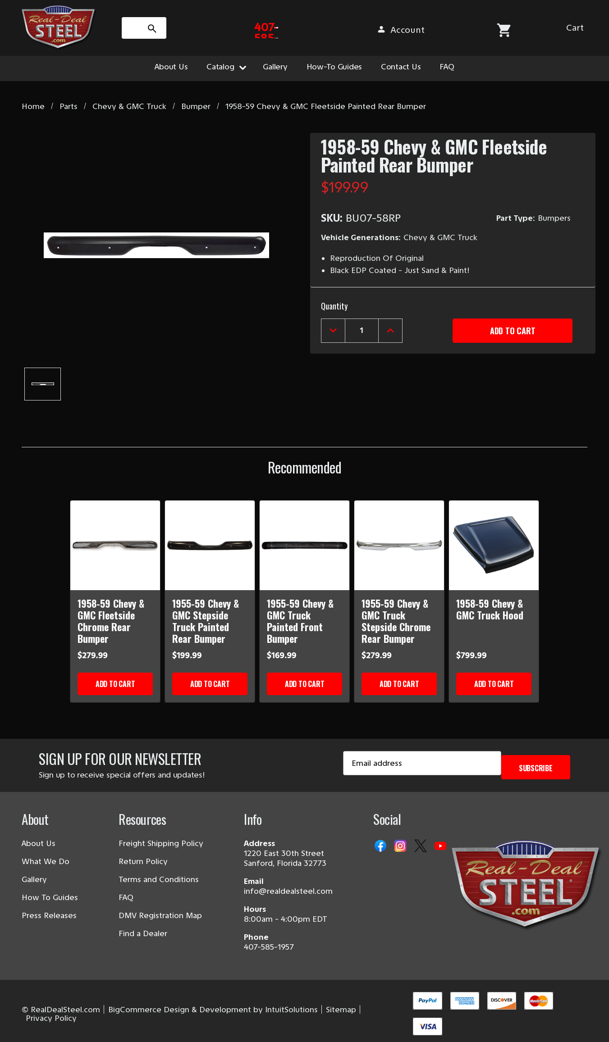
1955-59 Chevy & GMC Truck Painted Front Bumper (300, 620)
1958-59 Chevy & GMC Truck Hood (489, 609)
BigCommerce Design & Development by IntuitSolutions (213, 1010)
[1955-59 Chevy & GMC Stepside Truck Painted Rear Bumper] (209, 545)
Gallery (275, 67)
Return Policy (143, 861)
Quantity (334, 304)
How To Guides (50, 897)
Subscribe (536, 766)
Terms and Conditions (159, 879)
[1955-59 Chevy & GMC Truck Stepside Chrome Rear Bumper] (399, 545)
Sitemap (341, 1010)
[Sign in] (510, 30)
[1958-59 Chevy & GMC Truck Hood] (493, 545)
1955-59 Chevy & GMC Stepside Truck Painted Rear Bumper (205, 620)
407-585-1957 (269, 947)
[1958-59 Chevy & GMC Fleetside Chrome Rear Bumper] (115, 545)
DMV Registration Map (160, 915)
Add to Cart (115, 683)
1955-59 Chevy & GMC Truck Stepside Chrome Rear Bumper (396, 620)
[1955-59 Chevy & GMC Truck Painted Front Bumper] (304, 545)
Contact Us (401, 67)
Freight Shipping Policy (161, 843)
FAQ (447, 67)
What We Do (45, 861)
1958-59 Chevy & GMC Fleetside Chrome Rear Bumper (111, 620)
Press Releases (49, 915)
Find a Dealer (143, 933)
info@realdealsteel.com (288, 891)
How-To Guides (334, 67)
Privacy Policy (51, 1018)
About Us (171, 67)
